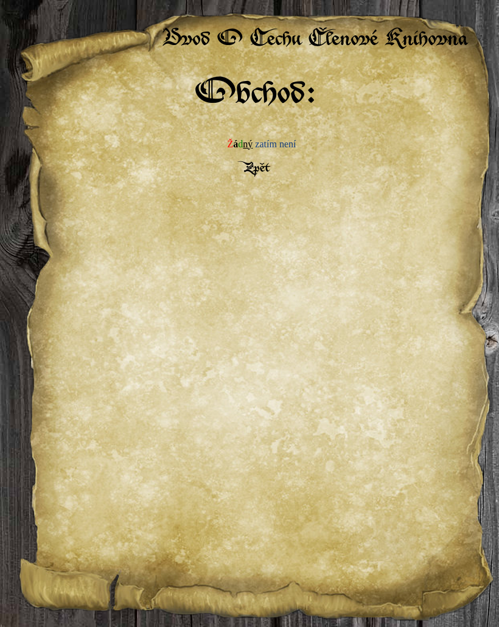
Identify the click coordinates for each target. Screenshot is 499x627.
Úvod (186, 40)
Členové (343, 40)
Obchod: (255, 96)
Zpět (256, 169)
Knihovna (426, 40)
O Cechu (259, 40)
